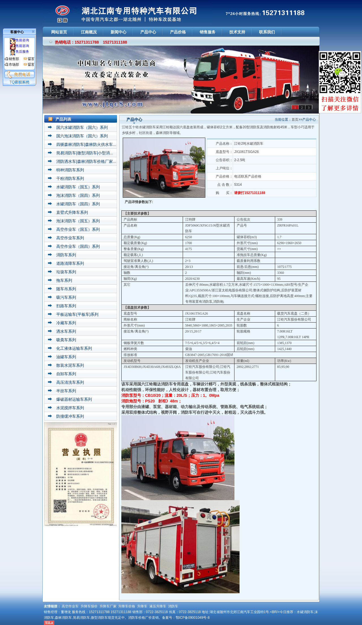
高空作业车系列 (70, 238)
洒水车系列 (66, 331)
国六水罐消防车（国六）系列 (82, 127)
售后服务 (19, 52)
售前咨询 (19, 40)
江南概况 (89, 32)
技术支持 (237, 32)
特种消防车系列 (70, 170)
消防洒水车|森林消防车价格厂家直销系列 (92, 161)
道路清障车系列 (70, 263)
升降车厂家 (108, 606)
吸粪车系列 (66, 340)
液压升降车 (157, 606)
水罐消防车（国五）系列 (78, 187)
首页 (295, 119)
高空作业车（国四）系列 (78, 246)
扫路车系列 (66, 306)
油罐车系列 (66, 357)
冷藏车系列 (66, 323)
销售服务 (208, 32)
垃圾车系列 (66, 272)
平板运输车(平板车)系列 (77, 314)
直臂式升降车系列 (72, 212)
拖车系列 (64, 280)
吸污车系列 (66, 297)
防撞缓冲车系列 (70, 416)
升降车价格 (126, 606)
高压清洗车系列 (70, 382)
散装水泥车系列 (70, 365)
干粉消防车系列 (70, 178)
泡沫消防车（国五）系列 (78, 221)
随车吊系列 (66, 289)
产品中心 (148, 32)
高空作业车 (70, 606)
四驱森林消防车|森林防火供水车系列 (88, 144)
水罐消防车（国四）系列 (78, 204)
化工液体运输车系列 (74, 348)
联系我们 (267, 32)
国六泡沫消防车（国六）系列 (82, 136)
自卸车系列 (66, 374)
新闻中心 (118, 32)
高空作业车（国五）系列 (78, 229)
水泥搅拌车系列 (70, 408)
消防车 (173, 606)
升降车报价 (89, 606)
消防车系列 (66, 255)
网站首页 (59, 32)
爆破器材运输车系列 (74, 399)
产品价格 (178, 32)
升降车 (142, 606)
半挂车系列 (66, 391)
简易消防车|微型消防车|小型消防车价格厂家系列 (98, 153)
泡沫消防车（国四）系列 (78, 195)
